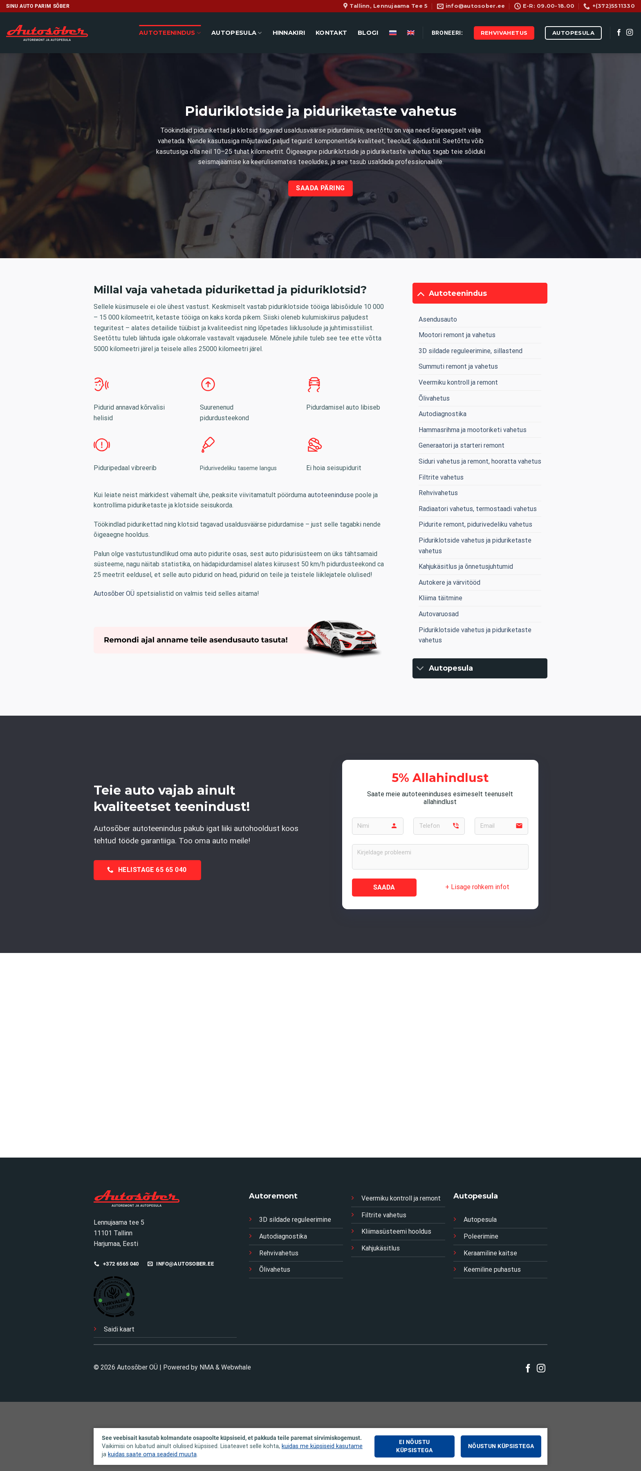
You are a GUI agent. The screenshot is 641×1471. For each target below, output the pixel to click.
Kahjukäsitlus (380, 1248)
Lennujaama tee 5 (120, 1222)
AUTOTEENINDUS (170, 33)
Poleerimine (481, 1236)
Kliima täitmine (440, 598)
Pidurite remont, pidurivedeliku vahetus (475, 524)
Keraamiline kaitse (490, 1253)
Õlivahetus (434, 398)
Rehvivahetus (438, 493)
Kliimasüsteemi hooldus (396, 1231)
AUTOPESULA (236, 33)
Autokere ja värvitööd (449, 582)
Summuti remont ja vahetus (458, 366)
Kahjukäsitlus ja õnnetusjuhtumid (466, 566)
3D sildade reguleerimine (295, 1219)
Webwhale (236, 1367)
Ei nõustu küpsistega (414, 1446)
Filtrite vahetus (441, 477)
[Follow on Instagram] (629, 32)
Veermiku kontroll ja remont (458, 382)
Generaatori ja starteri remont (461, 445)
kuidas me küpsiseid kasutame (322, 1446)
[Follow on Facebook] (619, 32)
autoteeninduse (331, 495)
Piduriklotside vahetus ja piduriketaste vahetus (475, 545)
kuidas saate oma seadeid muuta (152, 1454)
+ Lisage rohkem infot (477, 887)
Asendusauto (438, 319)
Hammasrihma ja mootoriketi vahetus (473, 430)
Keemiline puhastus (492, 1269)
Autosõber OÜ (114, 593)
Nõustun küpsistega (501, 1446)
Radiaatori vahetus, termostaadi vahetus (478, 509)
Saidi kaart (119, 1329)
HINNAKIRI (289, 32)
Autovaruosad (439, 614)
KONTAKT (331, 32)
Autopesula (480, 1219)
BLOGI (368, 32)
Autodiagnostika (442, 414)
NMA (206, 1367)
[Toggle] (420, 293)
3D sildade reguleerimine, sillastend (470, 351)
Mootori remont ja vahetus (457, 335)
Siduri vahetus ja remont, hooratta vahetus (480, 461)
